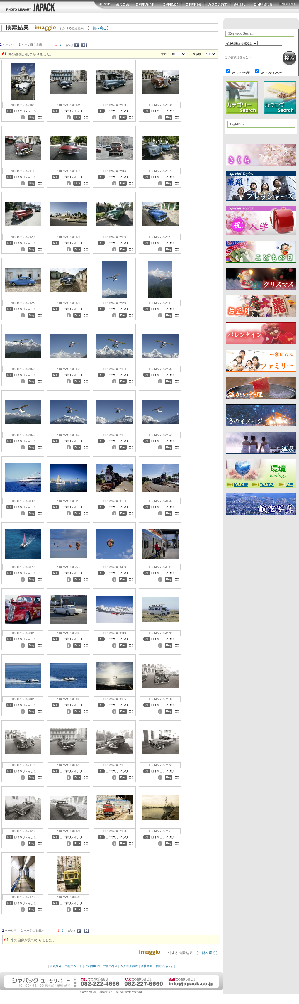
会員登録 (56, 966)
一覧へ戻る (98, 28)
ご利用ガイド (73, 966)
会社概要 (146, 966)
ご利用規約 (92, 966)
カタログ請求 (129, 966)
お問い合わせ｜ (165, 966)
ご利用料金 (110, 966)
